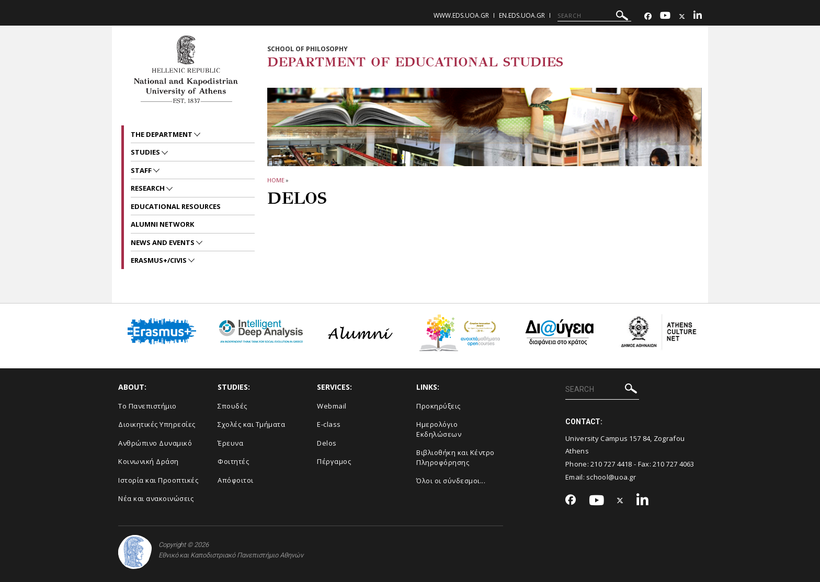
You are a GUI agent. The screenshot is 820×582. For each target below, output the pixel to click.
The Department (162, 134)
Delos (327, 443)
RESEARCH (148, 188)
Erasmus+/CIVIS (159, 260)
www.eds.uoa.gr (461, 15)
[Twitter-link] (682, 16)
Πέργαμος (334, 461)
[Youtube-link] (665, 16)
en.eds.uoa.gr (522, 15)
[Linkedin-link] (697, 16)
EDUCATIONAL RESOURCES (176, 206)
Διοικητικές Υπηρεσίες (157, 424)
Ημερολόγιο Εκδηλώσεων (438, 429)
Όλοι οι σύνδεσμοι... (450, 480)
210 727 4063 (673, 464)
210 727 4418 (611, 464)
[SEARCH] (594, 15)
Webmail (332, 406)
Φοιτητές (233, 461)
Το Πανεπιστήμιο (147, 406)
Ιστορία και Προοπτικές (158, 480)
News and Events (163, 242)
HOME (275, 180)
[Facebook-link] (648, 16)
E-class (329, 424)
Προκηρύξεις (438, 406)
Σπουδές (232, 406)
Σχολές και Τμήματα (251, 424)
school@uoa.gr (611, 477)
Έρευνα (230, 443)
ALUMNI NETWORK (162, 224)
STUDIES (146, 152)
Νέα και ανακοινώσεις (155, 498)
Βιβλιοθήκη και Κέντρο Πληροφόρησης (455, 457)
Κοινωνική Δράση (148, 461)
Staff (142, 170)
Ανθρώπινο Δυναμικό (155, 443)
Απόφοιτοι (236, 480)
